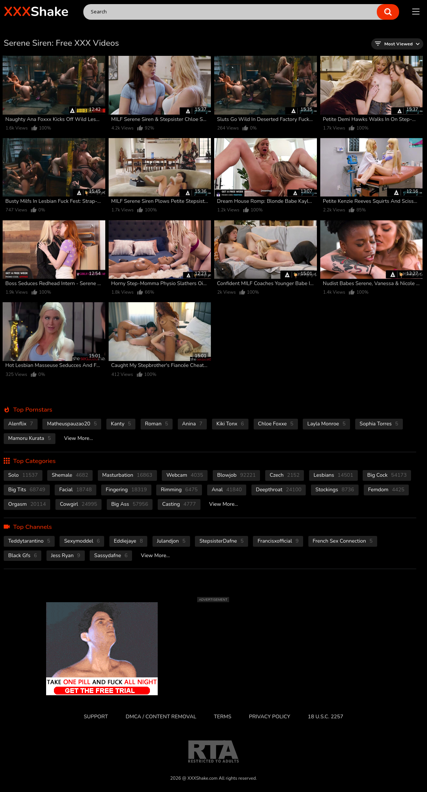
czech (284, 475)
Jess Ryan (65, 555)
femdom (386, 489)
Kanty (121, 423)
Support (96, 716)
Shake (36, 12)
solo (23, 475)
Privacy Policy (269, 716)
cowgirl (78, 504)
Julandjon (171, 540)
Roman (156, 423)
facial (75, 489)
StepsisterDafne (221, 540)
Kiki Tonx (230, 423)
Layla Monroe (326, 423)
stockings (334, 489)
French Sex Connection (343, 540)
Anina (192, 423)
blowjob (236, 475)
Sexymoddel (82, 540)
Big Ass (129, 504)
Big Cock (387, 475)
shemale (70, 475)
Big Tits (26, 489)
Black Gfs (22, 555)
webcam (184, 475)
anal (227, 489)
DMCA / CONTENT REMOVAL (161, 716)
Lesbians (333, 475)
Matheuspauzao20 (72, 423)
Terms (222, 716)
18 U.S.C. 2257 (325, 716)
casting (179, 504)
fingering (126, 489)
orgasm (27, 504)
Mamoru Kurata (29, 438)
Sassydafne (111, 555)
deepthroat (279, 489)
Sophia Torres (379, 423)
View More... (78, 438)
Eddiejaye (128, 540)
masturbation (127, 475)
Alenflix (20, 423)
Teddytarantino (29, 540)
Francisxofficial (277, 540)
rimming (179, 489)
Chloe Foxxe (275, 423)
